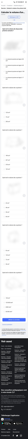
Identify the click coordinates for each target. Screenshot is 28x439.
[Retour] (2, 2)
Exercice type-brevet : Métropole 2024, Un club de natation (20, 376)
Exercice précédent (7, 324)
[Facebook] (13, 435)
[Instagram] (20, 435)
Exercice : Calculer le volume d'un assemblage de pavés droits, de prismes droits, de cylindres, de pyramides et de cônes (20, 358)
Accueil (3, 5)
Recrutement (16, 432)
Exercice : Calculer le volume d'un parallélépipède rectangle (6, 367)
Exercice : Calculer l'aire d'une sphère (6, 357)
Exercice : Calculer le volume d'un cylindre (6, 372)
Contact (3, 429)
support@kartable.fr (9, 406)
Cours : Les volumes (6, 346)
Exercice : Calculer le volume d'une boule (20, 364)
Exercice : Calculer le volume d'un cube (6, 361)
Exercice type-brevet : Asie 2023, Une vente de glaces (20, 382)
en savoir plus (23, 330)
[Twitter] (17, 435)
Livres (14, 429)
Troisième (9, 5)
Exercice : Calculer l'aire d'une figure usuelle (6, 353)
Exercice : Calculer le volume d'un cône (20, 350)
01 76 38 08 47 (20, 2)
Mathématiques (18, 5)
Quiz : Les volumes (6, 348)
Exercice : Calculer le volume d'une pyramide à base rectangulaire (6, 378)
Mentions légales (5, 432)
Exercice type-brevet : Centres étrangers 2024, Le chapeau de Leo (20, 370)
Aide (9, 429)
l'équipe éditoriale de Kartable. (19, 22)
